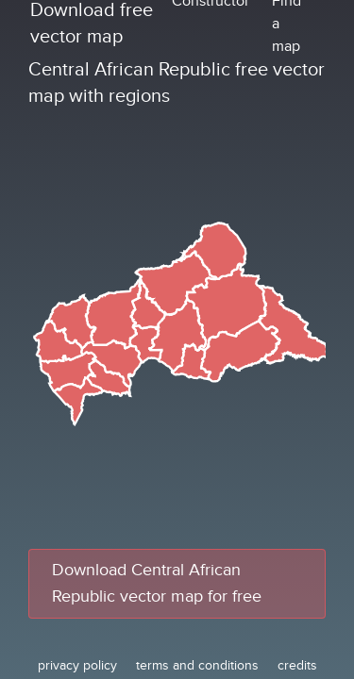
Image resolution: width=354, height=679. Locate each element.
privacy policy (77, 665)
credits (297, 665)
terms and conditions (197, 665)
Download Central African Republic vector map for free (156, 583)
